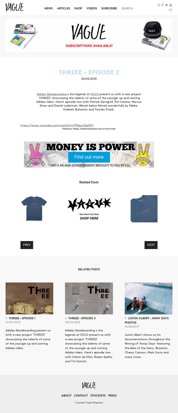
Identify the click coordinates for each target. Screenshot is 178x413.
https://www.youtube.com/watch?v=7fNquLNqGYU (57, 125)
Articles (63, 8)
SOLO (95, 94)
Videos (92, 8)
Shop (78, 8)
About (66, 395)
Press (112, 395)
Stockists (98, 395)
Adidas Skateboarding (52, 94)
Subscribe (109, 8)
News (48, 8)
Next (151, 245)
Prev (27, 245)
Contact (81, 395)
